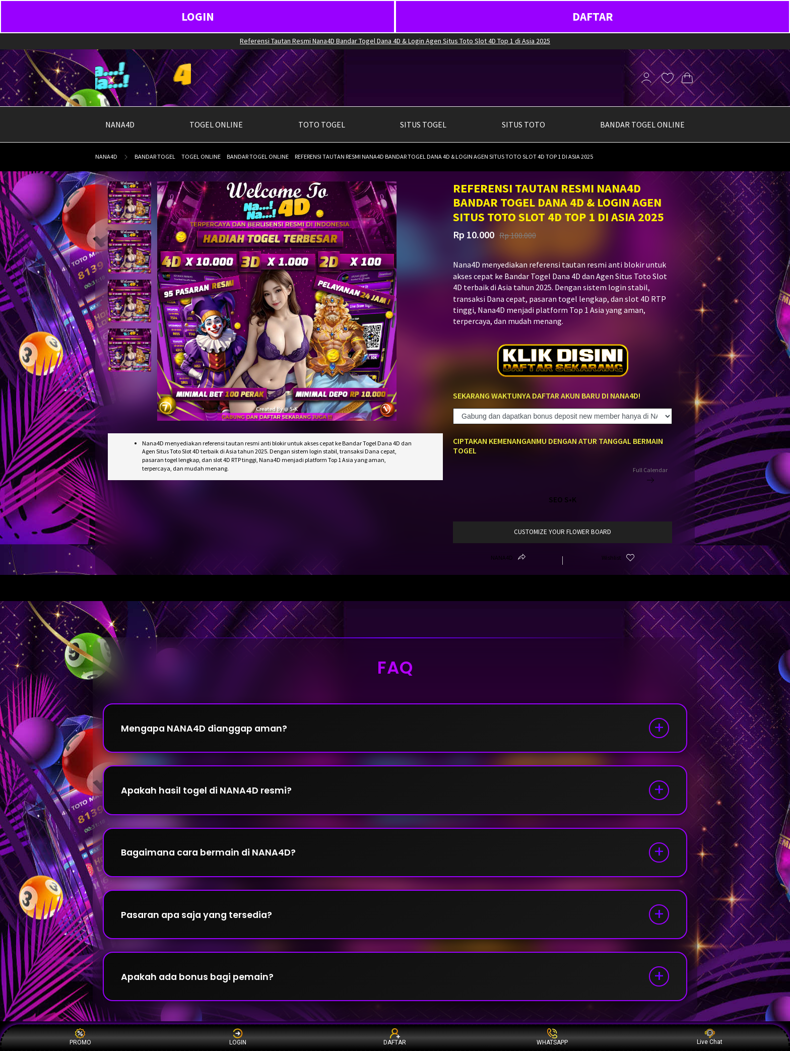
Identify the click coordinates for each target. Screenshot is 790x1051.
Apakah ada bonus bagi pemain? (199, 980)
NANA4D (106, 156)
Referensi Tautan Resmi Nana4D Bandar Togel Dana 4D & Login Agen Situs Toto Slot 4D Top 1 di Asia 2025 (395, 40)
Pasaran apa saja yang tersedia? (199, 917)
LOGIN (197, 16)
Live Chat (709, 1037)
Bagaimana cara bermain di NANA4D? (211, 854)
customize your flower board (562, 532)
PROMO (80, 1037)
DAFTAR (592, 16)
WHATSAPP (552, 1037)
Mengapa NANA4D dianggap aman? (207, 728)
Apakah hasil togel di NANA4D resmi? (208, 791)
